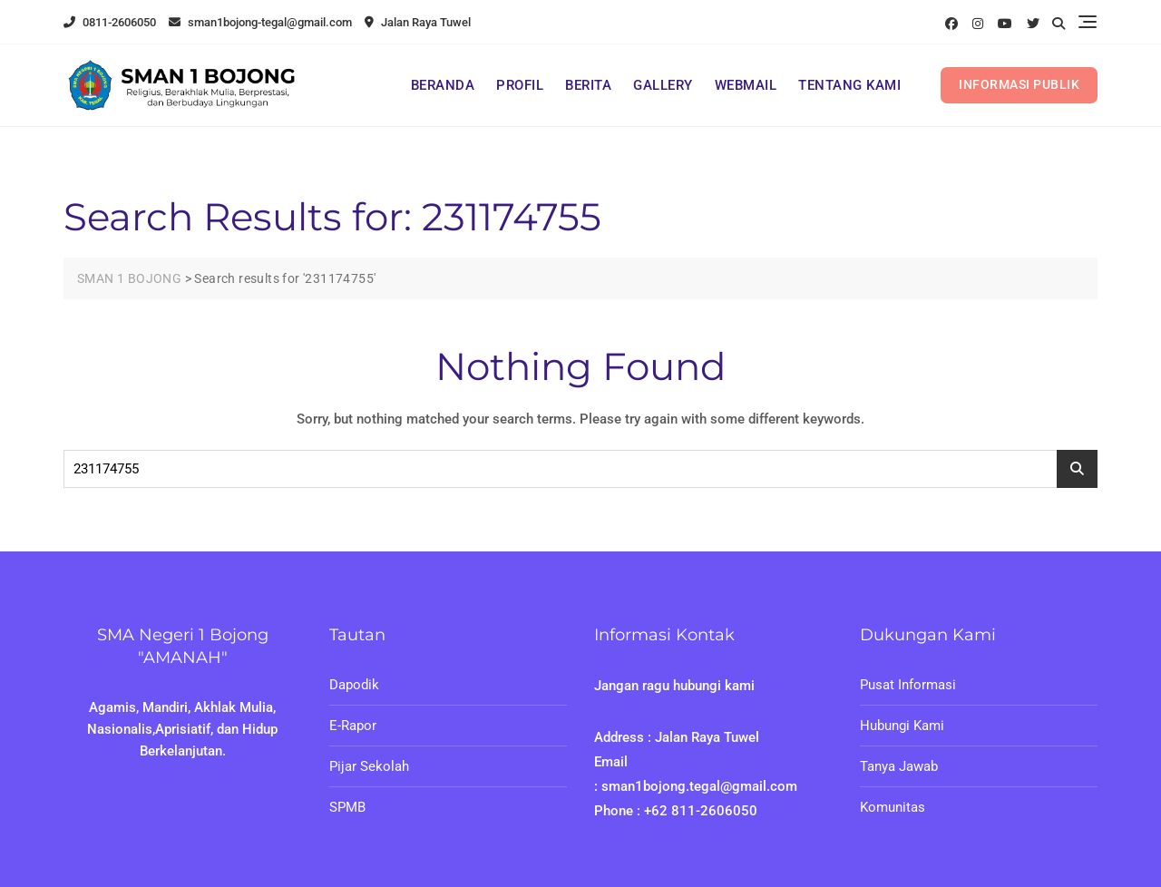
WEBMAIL (746, 85)
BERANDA (443, 85)
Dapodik (354, 685)
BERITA (588, 85)
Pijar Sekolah (369, 766)
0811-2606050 (109, 22)
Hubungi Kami (902, 725)
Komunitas (892, 807)
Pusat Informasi (908, 685)
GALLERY (663, 85)
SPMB (347, 807)
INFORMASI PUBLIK (1019, 84)
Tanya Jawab (899, 766)
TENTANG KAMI (849, 85)
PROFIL (519, 85)
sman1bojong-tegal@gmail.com (260, 22)
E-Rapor (352, 725)
